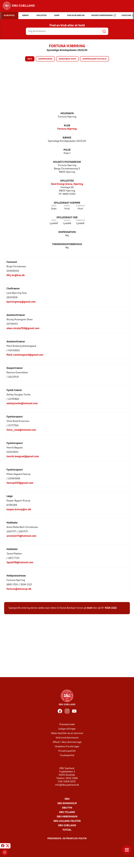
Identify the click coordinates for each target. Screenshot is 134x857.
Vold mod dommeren (67, 738)
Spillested (67, 181)
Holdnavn (67, 113)
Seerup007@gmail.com (19, 483)
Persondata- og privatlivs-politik (67, 839)
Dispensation (67, 232)
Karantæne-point (67, 59)
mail (89, 608)
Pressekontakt (67, 724)
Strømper (80, 206)
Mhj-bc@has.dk (15, 275)
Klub (67, 126)
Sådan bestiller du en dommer (67, 733)
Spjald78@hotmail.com (19, 562)
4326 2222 (111, 608)
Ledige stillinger (67, 729)
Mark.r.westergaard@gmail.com (24, 355)
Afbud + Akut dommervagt (67, 742)
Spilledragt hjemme (67, 203)
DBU (67, 799)
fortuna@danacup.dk (18, 589)
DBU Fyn (67, 808)
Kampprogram (45, 59)
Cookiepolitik (67, 755)
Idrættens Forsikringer (67, 746)
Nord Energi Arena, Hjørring (67, 184)
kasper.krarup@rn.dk (18, 509)
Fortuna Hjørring (67, 129)
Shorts (67, 206)
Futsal (67, 830)
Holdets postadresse (67, 162)
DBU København (67, 817)
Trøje (53, 206)
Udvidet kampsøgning (103, 15)
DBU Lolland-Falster (67, 821)
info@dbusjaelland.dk (67, 785)
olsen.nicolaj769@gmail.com (22, 328)
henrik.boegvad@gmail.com (22, 456)
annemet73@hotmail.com (21, 536)
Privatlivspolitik (67, 751)
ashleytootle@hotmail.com (22, 403)
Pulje (67, 150)
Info (30, 59)
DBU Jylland (67, 812)
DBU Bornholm (67, 803)
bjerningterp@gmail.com (21, 302)
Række (67, 138)
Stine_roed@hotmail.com (21, 430)
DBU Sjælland (67, 825)
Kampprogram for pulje (94, 59)
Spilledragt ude (67, 217)
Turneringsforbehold (67, 244)
